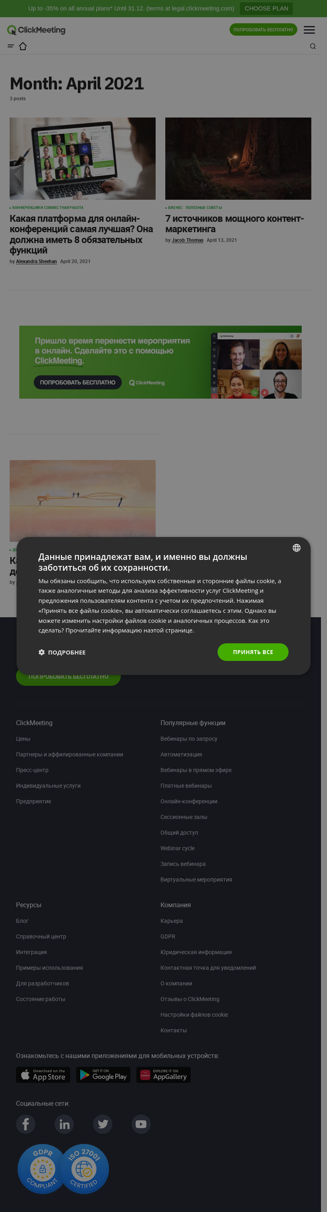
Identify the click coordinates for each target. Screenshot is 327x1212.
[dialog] (163, 606)
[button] (62, 652)
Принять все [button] (252, 652)
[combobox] (296, 548)
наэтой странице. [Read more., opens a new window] (169, 630)
